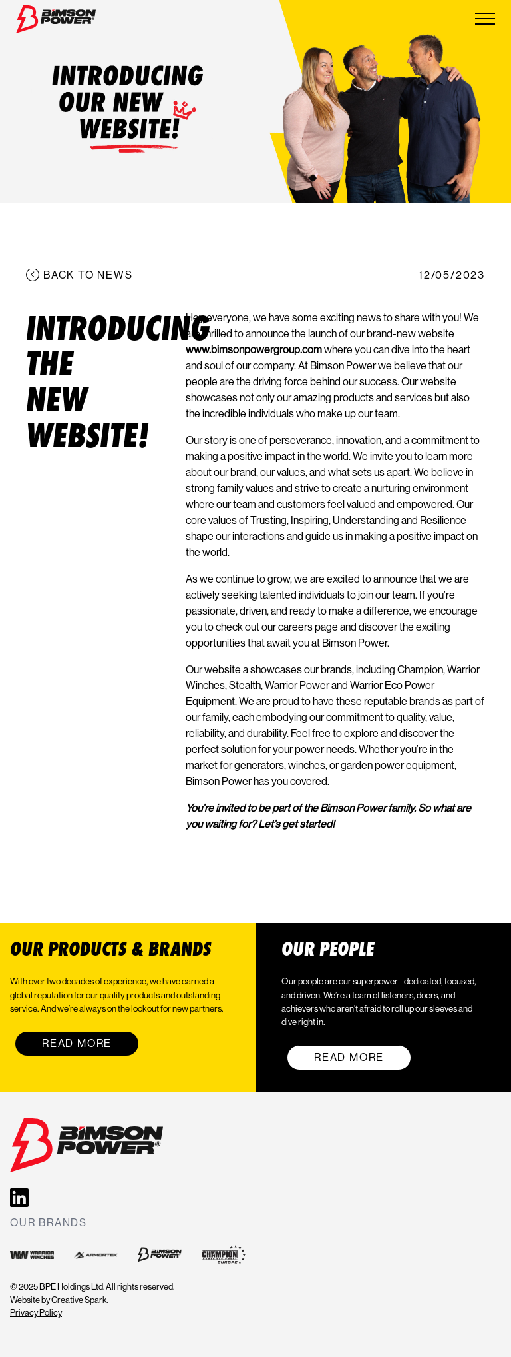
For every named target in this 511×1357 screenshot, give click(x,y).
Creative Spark (78, 1300)
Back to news (88, 275)
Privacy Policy (36, 1313)
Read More (77, 1043)
